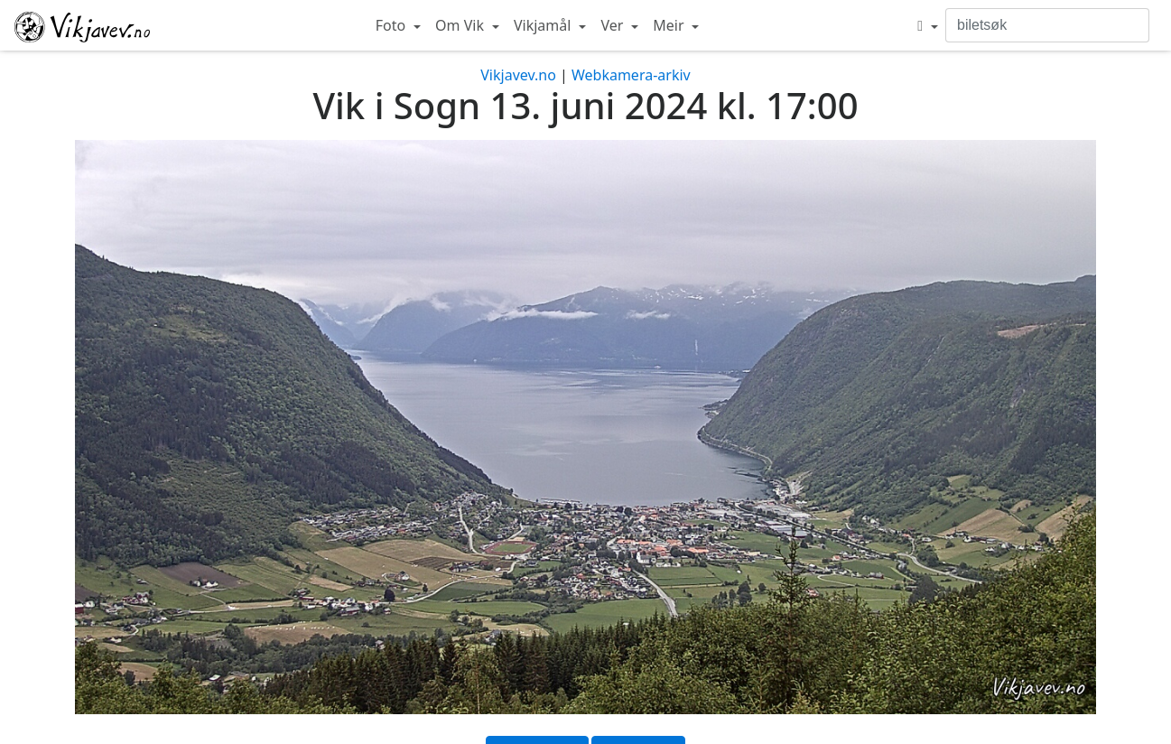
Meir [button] (670, 25)
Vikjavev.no (518, 75)
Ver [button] (613, 25)
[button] (927, 25)
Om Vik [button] (461, 25)
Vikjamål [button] (544, 25)
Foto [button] (393, 25)
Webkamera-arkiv (631, 75)
